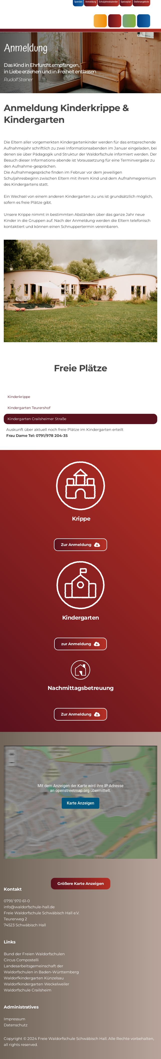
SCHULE (128, 20)
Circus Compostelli (21, 959)
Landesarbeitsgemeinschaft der (33, 966)
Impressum (14, 1019)
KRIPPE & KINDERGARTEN (114, 20)
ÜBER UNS (142, 20)
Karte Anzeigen (80, 803)
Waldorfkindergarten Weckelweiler (36, 984)
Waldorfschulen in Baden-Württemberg (41, 972)
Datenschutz (16, 1025)
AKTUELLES (101, 20)
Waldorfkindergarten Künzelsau (34, 978)
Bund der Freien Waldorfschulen (34, 953)
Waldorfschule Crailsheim (27, 990)
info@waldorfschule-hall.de (29, 906)
